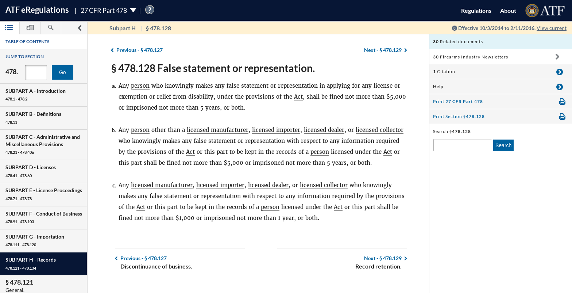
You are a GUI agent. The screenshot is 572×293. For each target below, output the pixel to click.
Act (298, 96)
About (508, 10)
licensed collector (379, 129)
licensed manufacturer (217, 129)
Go (62, 72)
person (140, 85)
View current (552, 28)
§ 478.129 (383, 50)
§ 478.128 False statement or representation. (213, 68)
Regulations (476, 10)
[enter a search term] (462, 145)
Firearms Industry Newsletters (470, 57)
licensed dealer (324, 129)
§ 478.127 (139, 50)
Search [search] (503, 145)
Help (438, 86)
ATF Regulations (37, 10)
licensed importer (276, 129)
